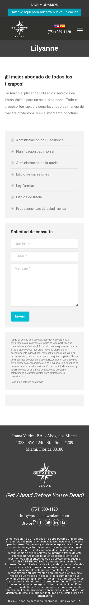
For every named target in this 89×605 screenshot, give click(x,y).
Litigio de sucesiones (32, 174)
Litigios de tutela (29, 197)
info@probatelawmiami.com (44, 515)
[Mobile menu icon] (80, 28)
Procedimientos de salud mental (41, 208)
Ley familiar (25, 186)
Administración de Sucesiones (40, 140)
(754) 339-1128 (59, 32)
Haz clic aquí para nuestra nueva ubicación (44, 12)
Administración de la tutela (37, 163)
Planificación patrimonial (35, 151)
